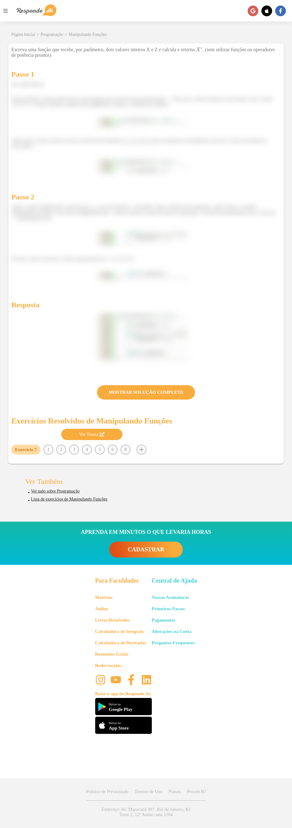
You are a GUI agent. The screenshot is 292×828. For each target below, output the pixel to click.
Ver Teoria (91, 434)
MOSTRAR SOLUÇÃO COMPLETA (146, 392)
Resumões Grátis (112, 654)
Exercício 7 (26, 449)
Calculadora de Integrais (119, 631)
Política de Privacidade (107, 791)
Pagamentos (164, 620)
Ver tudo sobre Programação (55, 491)
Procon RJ (196, 791)
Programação (51, 34)
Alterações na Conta (172, 631)
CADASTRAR (146, 549)
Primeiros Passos (168, 608)
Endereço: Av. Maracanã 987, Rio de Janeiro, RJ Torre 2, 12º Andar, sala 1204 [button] (146, 812)
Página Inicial (23, 34)
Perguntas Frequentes (173, 642)
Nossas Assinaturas (170, 597)
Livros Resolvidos (112, 620)
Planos (174, 791)
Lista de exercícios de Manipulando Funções (69, 499)
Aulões (101, 608)
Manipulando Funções (88, 34)
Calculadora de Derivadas (120, 642)
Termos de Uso (149, 791)
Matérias (104, 597)
